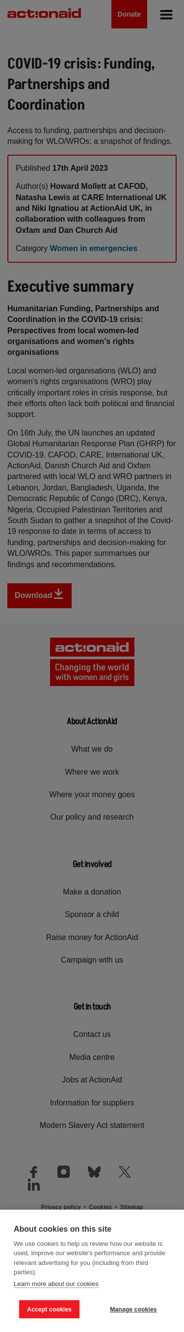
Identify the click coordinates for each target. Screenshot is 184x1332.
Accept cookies (49, 1309)
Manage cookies (133, 1309)
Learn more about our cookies (56, 1283)
